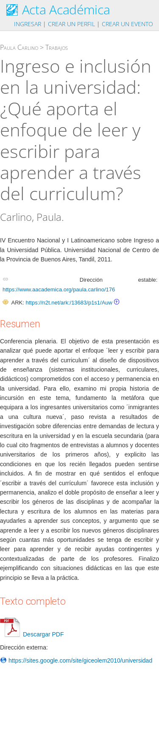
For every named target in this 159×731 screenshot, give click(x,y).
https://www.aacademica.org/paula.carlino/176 (59, 289)
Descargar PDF (32, 634)
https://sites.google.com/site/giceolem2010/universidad (76, 660)
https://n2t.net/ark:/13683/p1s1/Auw (68, 302)
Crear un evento (127, 24)
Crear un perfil (71, 24)
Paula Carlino (19, 47)
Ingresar (27, 24)
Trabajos (56, 47)
